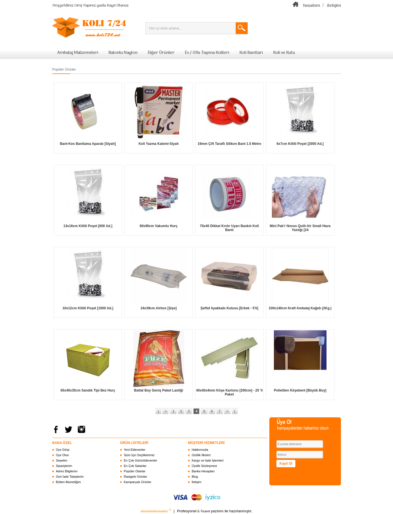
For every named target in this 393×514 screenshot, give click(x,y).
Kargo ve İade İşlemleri (208, 460)
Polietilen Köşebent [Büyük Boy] (300, 390)
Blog (195, 476)
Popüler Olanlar (134, 471)
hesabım (311, 5)
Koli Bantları (251, 52)
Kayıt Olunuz (118, 5)
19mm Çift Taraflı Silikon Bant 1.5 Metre (229, 144)
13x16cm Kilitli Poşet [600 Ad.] (87, 226)
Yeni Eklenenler (134, 449)
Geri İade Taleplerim (70, 476)
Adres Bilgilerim (67, 471)
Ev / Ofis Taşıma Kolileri (207, 52)
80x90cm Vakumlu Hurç (159, 226)
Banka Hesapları (203, 471)
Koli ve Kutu (284, 52)
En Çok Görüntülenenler (140, 460)
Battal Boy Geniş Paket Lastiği (158, 390)
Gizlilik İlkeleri (201, 455)
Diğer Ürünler (161, 52)
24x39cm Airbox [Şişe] (159, 308)
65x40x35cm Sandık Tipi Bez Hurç (88, 390)
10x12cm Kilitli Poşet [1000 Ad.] (88, 308)
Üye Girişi (63, 449)
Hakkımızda (200, 449)
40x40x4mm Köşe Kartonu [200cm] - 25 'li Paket (229, 392)
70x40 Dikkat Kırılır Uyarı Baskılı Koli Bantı (229, 228)
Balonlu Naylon (123, 52)
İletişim (196, 482)
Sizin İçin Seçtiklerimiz (139, 455)
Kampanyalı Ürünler (137, 482)
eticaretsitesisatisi (154, 511)
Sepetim (61, 460)
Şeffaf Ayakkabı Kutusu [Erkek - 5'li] (229, 308)
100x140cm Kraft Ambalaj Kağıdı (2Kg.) (300, 308)
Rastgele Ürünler (135, 476)
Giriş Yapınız (85, 5)
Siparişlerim (64, 466)
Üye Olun (62, 455)
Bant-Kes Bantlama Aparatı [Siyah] (88, 144)
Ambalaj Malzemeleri (77, 52)
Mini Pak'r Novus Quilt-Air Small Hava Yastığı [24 (300, 228)
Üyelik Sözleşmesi (204, 466)
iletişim (334, 5)
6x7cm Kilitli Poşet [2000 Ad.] (300, 144)
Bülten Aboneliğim (68, 482)
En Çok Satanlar (135, 466)
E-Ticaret (204, 511)
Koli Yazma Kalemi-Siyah (159, 144)
